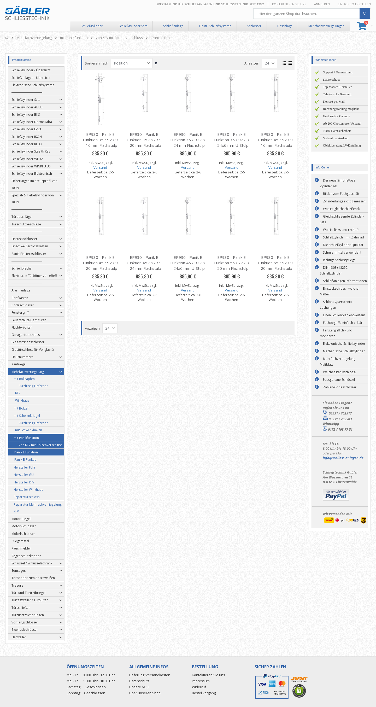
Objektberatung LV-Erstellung (342, 145)
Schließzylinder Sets (133, 26)
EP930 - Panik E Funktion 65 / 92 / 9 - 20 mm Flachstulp (275, 263)
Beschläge (284, 26)
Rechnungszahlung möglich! (341, 109)
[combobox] (312, 13)
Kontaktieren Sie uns (289, 4)
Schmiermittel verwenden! (342, 252)
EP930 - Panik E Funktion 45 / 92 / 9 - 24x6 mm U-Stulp (188, 263)
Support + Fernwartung (337, 72)
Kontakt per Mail (334, 101)
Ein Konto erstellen (354, 4)
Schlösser (254, 26)
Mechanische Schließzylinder (344, 351)
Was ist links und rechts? (341, 229)
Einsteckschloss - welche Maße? (339, 291)
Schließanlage (173, 26)
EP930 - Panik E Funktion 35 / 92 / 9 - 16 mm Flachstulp (100, 140)
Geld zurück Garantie (336, 116)
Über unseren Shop (145, 693)
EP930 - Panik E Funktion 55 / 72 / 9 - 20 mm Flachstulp (231, 263)
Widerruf (199, 687)
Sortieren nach (97, 63)
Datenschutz (139, 681)
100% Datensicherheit (337, 131)
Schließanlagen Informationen (345, 281)
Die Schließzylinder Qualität (343, 245)
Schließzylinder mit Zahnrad (343, 237)
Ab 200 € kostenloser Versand (342, 123)
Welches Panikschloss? (339, 372)
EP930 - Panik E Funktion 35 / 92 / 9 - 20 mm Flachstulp (144, 140)
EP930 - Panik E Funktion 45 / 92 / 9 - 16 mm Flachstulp (275, 140)
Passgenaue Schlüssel (339, 379)
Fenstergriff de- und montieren (336, 333)
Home (7, 37)
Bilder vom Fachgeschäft (341, 193)
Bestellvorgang (204, 693)
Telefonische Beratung (337, 94)
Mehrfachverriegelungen (326, 26)
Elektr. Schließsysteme (215, 26)
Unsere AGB (139, 687)
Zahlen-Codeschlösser (339, 387)
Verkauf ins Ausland (335, 138)
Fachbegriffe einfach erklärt (343, 322)
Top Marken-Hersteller (337, 87)
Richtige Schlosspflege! (339, 260)
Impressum (201, 681)
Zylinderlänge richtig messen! (344, 201)
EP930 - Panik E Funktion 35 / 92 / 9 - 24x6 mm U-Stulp (231, 140)
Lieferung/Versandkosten (149, 675)
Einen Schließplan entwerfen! (344, 315)
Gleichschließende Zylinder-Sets (342, 219)
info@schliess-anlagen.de (343, 457)
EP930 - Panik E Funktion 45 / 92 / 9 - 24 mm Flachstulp (144, 263)
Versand (100, 167)
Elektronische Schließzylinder (344, 343)
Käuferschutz (331, 79)
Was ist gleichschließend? (341, 209)
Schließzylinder (92, 26)
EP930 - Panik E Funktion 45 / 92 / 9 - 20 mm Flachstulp (100, 263)
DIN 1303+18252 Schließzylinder (334, 270)
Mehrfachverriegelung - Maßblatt (338, 362)
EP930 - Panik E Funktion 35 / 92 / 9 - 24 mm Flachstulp (188, 140)
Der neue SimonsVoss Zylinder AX (337, 183)
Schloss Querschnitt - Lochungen (337, 305)
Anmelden (322, 4)
